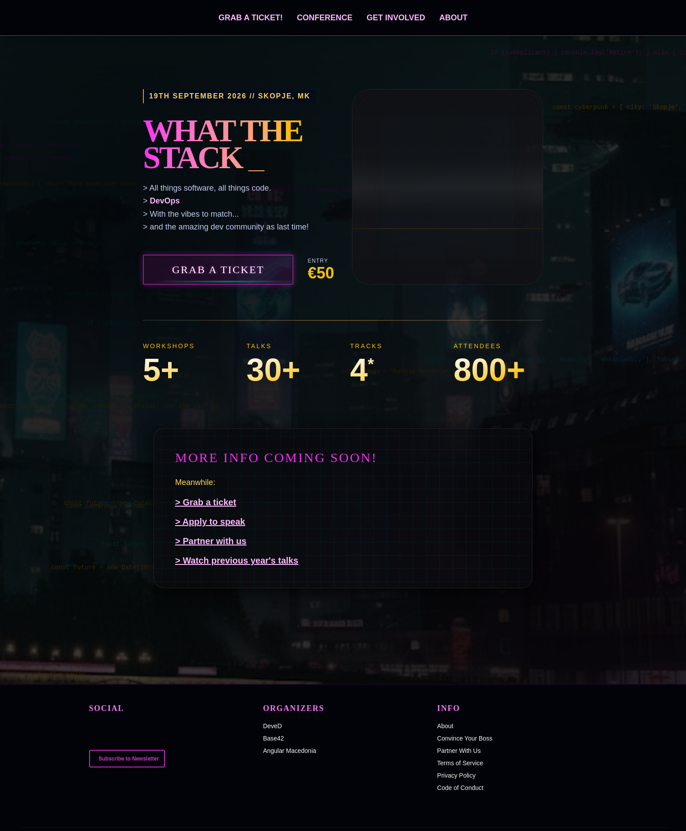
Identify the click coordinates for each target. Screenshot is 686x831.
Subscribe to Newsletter (129, 759)
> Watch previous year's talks (236, 560)
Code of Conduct (460, 787)
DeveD (272, 725)
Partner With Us (459, 750)
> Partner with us (211, 541)
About (453, 17)
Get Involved (396, 17)
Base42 (273, 738)
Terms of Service (460, 763)
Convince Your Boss (464, 738)
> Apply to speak (210, 521)
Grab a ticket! (250, 17)
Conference (324, 17)
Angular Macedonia (289, 750)
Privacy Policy (456, 775)
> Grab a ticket (205, 502)
